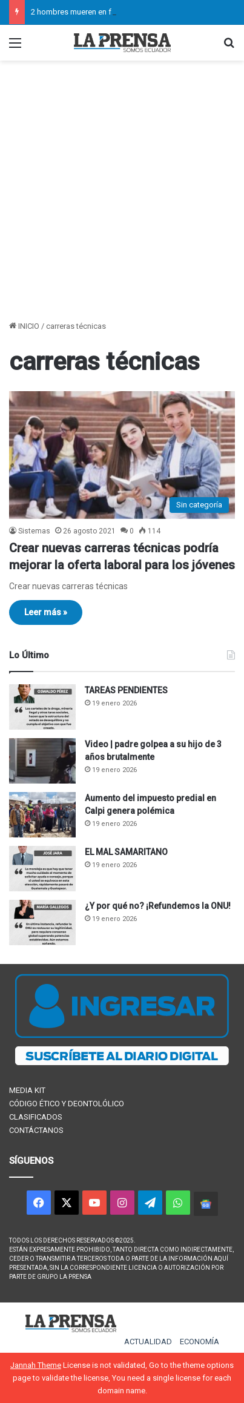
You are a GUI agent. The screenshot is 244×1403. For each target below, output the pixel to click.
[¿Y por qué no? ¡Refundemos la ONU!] (42, 922)
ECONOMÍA (199, 1341)
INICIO (24, 326)
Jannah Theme (35, 1365)
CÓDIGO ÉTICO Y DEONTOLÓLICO (66, 1103)
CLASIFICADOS (35, 1116)
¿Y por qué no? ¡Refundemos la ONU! (158, 906)
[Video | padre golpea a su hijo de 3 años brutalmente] (42, 761)
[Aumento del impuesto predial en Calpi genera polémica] (42, 814)
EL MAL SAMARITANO (126, 852)
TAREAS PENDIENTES (126, 690)
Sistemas (34, 531)
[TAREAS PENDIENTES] (42, 707)
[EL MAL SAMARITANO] (42, 868)
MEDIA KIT (27, 1090)
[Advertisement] (122, 192)
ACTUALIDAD (148, 1341)
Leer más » (45, 612)
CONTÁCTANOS (36, 1130)
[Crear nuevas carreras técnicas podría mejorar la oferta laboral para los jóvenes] (122, 454)
